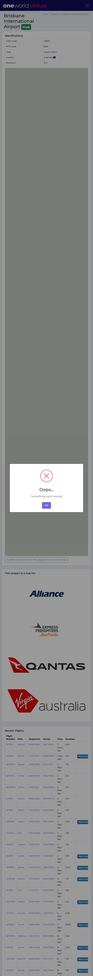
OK (46, 505)
